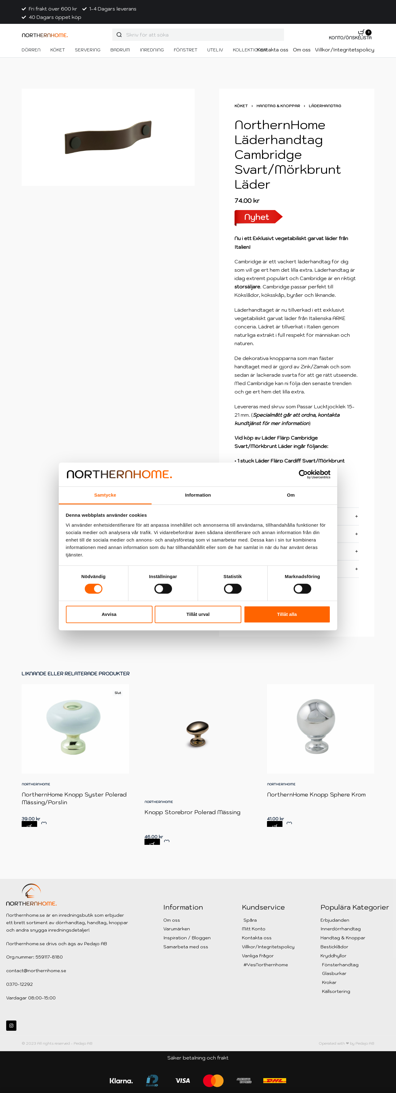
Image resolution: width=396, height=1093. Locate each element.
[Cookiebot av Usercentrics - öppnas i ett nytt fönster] (303, 474)
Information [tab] (198, 495)
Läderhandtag (325, 105)
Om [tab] (291, 495)
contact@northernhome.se (36, 970)
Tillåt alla (287, 614)
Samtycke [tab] (105, 495)
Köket (241, 105)
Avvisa (109, 614)
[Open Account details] (350, 38)
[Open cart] (365, 32)
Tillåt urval (198, 614)
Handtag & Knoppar (278, 105)
